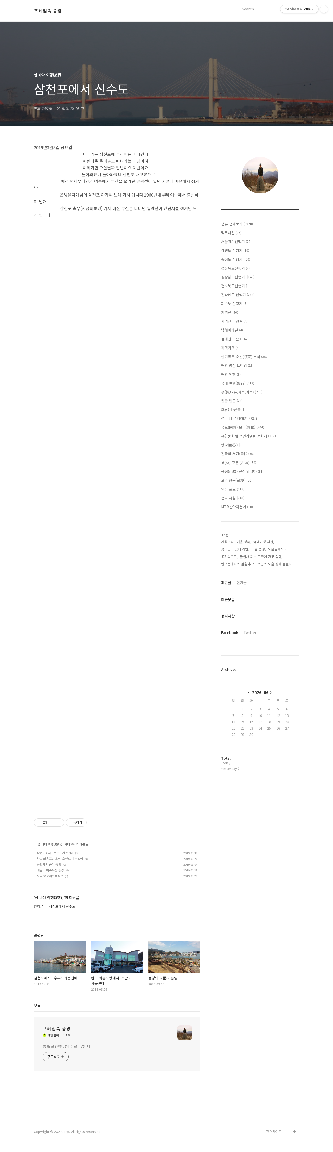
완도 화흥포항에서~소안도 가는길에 (60, 858)
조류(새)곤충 (233, 409)
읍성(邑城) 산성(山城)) (242, 471)
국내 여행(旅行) (237, 383)
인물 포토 (232, 489)
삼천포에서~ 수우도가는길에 (55, 853)
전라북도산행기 (236, 285)
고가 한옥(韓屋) (236, 480)
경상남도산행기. (237, 277)
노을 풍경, (258, 549)
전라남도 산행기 (237, 294)
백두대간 (231, 232)
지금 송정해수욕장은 (50, 876)
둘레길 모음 (234, 338)
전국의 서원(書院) (238, 453)
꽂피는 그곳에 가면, (235, 549)
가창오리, (228, 541)
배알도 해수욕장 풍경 (50, 870)
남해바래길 (232, 330)
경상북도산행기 (236, 268)
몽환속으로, (229, 556)
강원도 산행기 (235, 250)
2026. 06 (260, 692)
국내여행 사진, (263, 541)
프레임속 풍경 (48, 11)
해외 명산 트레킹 (237, 365)
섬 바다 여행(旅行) (50, 844)
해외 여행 (231, 374)
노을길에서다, (278, 549)
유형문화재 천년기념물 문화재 (248, 436)
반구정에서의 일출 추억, (238, 563)
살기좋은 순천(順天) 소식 (245, 356)
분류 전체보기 (237, 223)
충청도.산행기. (235, 259)
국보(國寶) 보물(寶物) (242, 427)
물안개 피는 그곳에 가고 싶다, (261, 556)
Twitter (250, 632)
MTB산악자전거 (237, 506)
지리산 (229, 312)
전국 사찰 (232, 498)
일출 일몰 (231, 400)
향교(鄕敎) (233, 444)
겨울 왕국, (244, 541)
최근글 (226, 582)
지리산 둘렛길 (234, 321)
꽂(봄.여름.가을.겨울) (241, 392)
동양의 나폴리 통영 (49, 864)
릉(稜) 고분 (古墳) (238, 462)
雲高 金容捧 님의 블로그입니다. (67, 1046)
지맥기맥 (230, 347)
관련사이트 (274, 1131)
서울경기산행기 (236, 241)
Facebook (229, 632)
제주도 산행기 (234, 303)
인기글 (241, 582)
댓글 (37, 1005)
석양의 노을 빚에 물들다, (275, 563)
